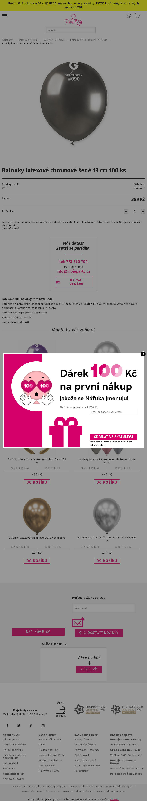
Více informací (10, 228)
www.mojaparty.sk (53, 786)
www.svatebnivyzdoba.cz (86, 786)
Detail (53, 468)
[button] (37, 482)
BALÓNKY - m (82, 760)
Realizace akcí (47, 765)
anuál (93, 760)
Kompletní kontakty (50, 739)
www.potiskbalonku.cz (78, 791)
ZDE (80, 7)
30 (54, 3)
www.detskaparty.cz (119, 786)
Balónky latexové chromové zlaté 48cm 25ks (37, 537)
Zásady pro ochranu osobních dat (14, 756)
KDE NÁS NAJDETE (121, 735)
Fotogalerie (81, 771)
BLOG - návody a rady (87, 765)
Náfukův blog (38, 632)
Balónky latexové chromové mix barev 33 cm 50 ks (107, 461)
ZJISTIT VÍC (89, 669)
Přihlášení (129, 16)
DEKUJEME (45, 3)
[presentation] (113, 425)
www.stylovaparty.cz (111, 791)
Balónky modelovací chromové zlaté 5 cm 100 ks (37, 461)
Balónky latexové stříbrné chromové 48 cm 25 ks (107, 539)
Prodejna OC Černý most (126, 773)
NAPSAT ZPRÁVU (77, 282)
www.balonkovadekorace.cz (41, 791)
